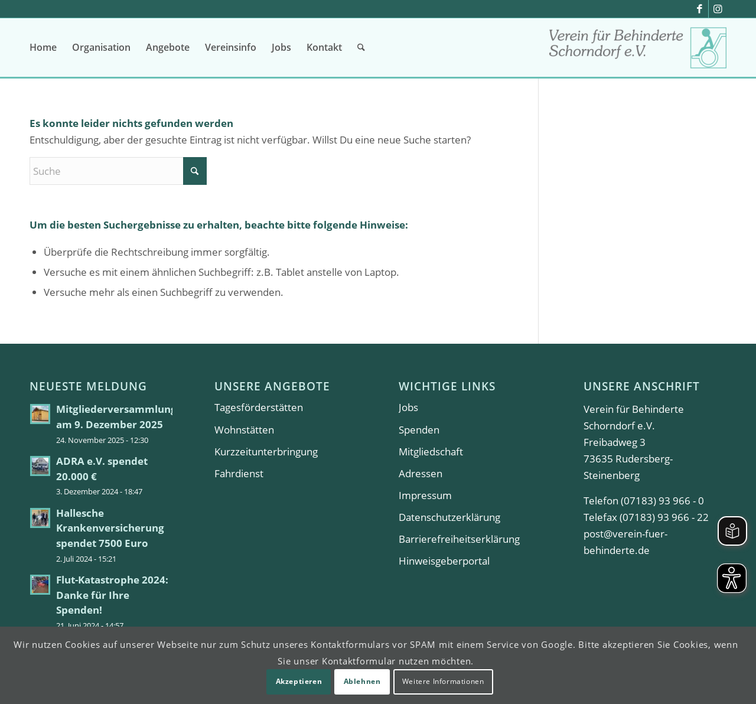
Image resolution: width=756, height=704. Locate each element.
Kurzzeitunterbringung (266, 451)
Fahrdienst (238, 473)
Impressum (425, 495)
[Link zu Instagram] (717, 9)
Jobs (408, 407)
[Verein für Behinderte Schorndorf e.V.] (637, 52)
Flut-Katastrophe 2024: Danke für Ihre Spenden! (112, 595)
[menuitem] (43, 47)
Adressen (420, 473)
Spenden (419, 429)
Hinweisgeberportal (444, 561)
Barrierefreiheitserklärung (459, 539)
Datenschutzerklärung (449, 517)
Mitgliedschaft (431, 451)
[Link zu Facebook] (699, 9)
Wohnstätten (244, 429)
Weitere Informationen (443, 681)
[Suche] (361, 47)
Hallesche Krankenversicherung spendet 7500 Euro (110, 528)
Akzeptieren (299, 681)
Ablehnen (362, 681)
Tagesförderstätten (258, 407)
